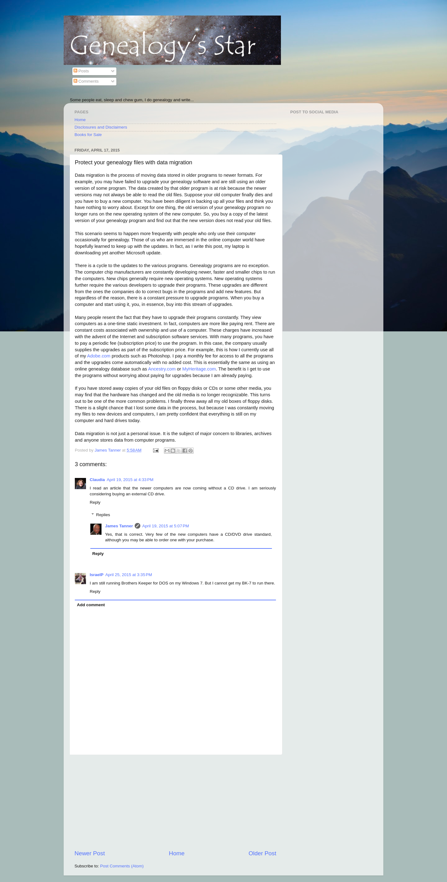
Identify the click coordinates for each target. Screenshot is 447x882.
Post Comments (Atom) (122, 866)
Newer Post (89, 853)
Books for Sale (88, 134)
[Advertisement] (175, 802)
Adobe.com (99, 355)
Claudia (97, 479)
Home (80, 119)
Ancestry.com (162, 368)
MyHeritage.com (199, 368)
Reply (95, 502)
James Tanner (119, 526)
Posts (81, 71)
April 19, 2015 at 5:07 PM (165, 526)
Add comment (91, 604)
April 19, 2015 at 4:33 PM (130, 479)
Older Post (262, 853)
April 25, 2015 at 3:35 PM (128, 574)
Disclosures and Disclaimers (100, 127)
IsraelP (96, 574)
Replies (103, 514)
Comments (86, 81)
